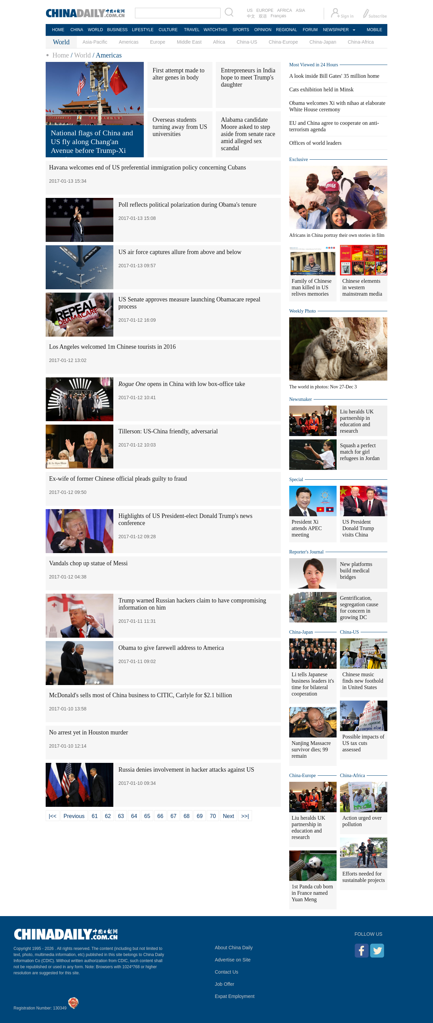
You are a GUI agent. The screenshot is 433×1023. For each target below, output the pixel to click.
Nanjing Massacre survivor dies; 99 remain (311, 749)
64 (134, 816)
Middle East (189, 42)
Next (228, 816)
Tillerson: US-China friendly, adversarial (168, 431)
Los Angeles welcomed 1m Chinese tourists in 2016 (112, 346)
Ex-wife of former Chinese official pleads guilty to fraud (118, 478)
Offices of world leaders (315, 143)
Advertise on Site (233, 959)
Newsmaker (300, 399)
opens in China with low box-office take (181, 384)
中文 (251, 16)
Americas (128, 42)
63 (121, 816)
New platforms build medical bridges (356, 570)
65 (147, 816)
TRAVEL (192, 29)
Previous (74, 816)
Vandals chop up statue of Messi (88, 563)
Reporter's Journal (306, 551)
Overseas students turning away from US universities (180, 126)
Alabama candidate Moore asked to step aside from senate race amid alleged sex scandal (248, 134)
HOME (58, 29)
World (82, 55)
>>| (245, 816)
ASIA (300, 10)
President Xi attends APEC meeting (307, 528)
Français (278, 16)
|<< (52, 816)
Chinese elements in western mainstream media (362, 287)
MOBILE (374, 29)
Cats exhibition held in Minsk (321, 89)
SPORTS (240, 29)
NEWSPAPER (335, 29)
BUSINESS (117, 29)
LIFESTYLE (142, 29)
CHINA (76, 29)
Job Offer (224, 984)
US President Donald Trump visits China (358, 528)
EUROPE (265, 10)
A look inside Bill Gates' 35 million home (334, 76)
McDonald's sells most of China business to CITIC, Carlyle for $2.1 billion (140, 695)
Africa (219, 42)
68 (187, 816)
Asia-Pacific (95, 42)
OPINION (263, 29)
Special (296, 479)
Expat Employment (235, 996)
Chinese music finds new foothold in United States (362, 681)
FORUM (310, 29)
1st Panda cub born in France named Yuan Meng (312, 893)
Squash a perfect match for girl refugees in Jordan (360, 451)
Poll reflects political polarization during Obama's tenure (187, 204)
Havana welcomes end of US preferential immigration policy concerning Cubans (147, 167)
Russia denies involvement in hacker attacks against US (186, 769)
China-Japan (323, 42)
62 (108, 816)
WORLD (95, 29)
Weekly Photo (302, 311)
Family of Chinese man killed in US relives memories (312, 287)
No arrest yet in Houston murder (88, 732)
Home (60, 55)
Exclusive (298, 159)
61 (95, 816)
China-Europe (283, 42)
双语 (263, 16)
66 (160, 816)
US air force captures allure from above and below (180, 252)
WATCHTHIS (215, 29)
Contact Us (226, 972)
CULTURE (168, 29)
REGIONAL (286, 29)
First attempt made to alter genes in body (178, 74)
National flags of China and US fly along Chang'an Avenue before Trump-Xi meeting (92, 146)
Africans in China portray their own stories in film (337, 235)
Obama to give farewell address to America (171, 647)
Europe (157, 42)
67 (173, 816)
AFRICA (284, 10)
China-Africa (361, 42)
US (250, 10)
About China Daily (234, 947)
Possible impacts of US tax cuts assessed (363, 743)
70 (213, 816)
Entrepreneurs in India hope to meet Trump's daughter (248, 77)
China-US (247, 42)
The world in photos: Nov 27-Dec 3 (323, 386)
